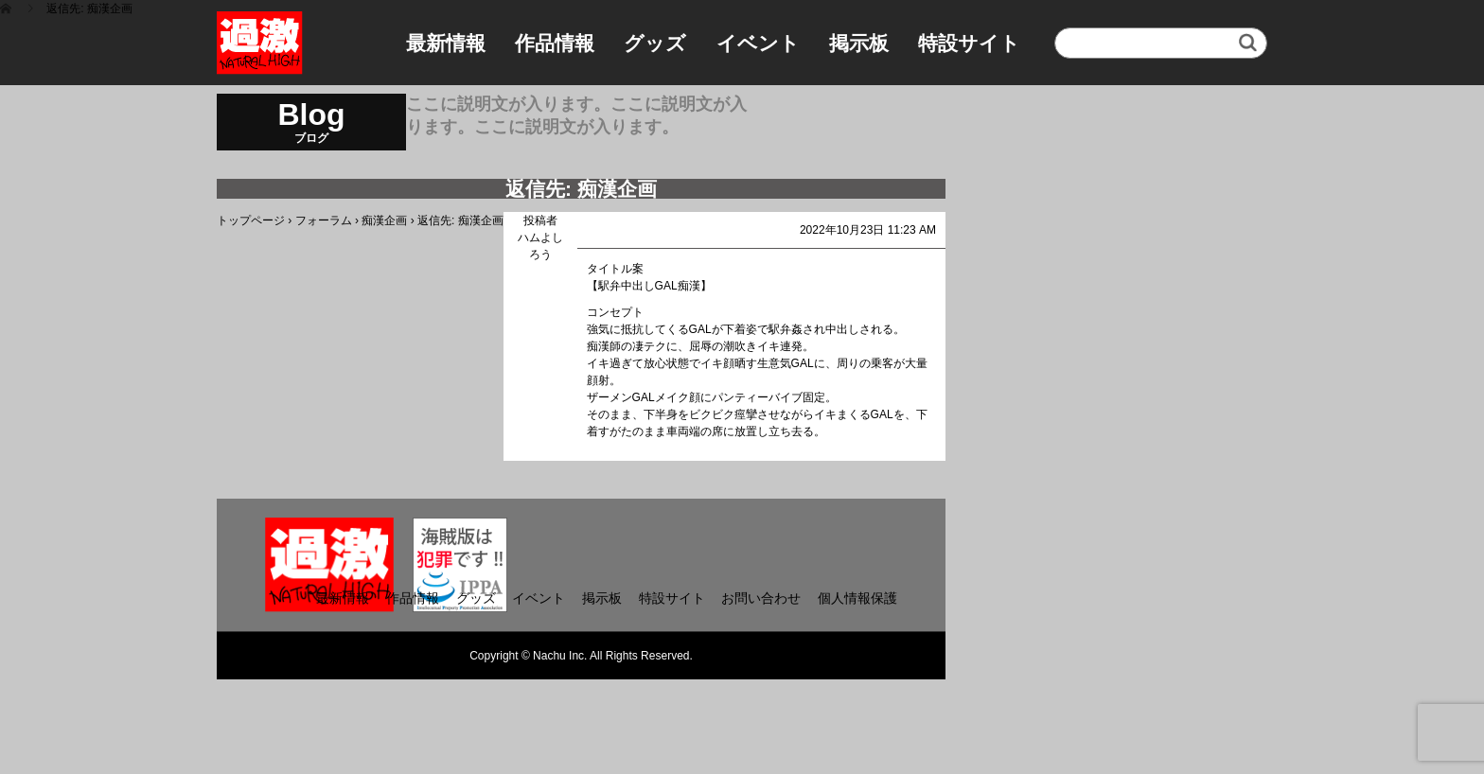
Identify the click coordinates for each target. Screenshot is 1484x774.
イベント (758, 43)
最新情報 (446, 43)
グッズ (655, 43)
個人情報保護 (857, 598)
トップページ (251, 220)
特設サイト (969, 43)
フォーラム (323, 220)
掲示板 (859, 43)
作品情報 (554, 43)
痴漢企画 (384, 220)
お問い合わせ (761, 598)
